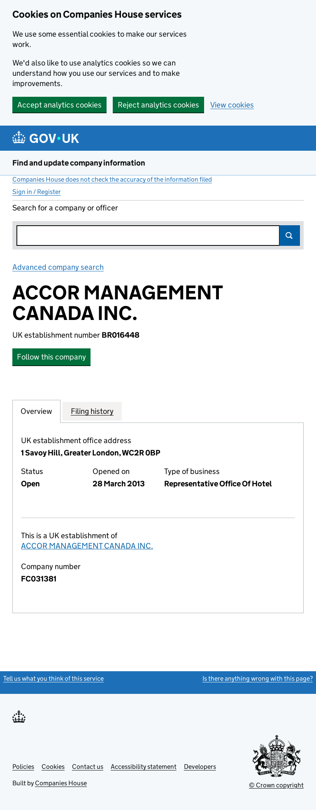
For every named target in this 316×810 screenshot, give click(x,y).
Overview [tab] (36, 411)
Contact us (87, 766)
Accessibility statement (144, 766)
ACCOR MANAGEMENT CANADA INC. (87, 546)
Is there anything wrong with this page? (257, 678)
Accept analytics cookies (59, 105)
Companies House (61, 783)
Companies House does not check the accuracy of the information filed (112, 179)
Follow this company (51, 357)
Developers (200, 766)
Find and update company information (78, 163)
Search (289, 235)
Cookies (53, 766)
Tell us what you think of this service (53, 678)
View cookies (232, 105)
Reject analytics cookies (158, 105)
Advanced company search (58, 267)
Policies (23, 766)
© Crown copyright (276, 785)
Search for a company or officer (65, 207)
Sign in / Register (36, 192)
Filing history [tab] (92, 411)
